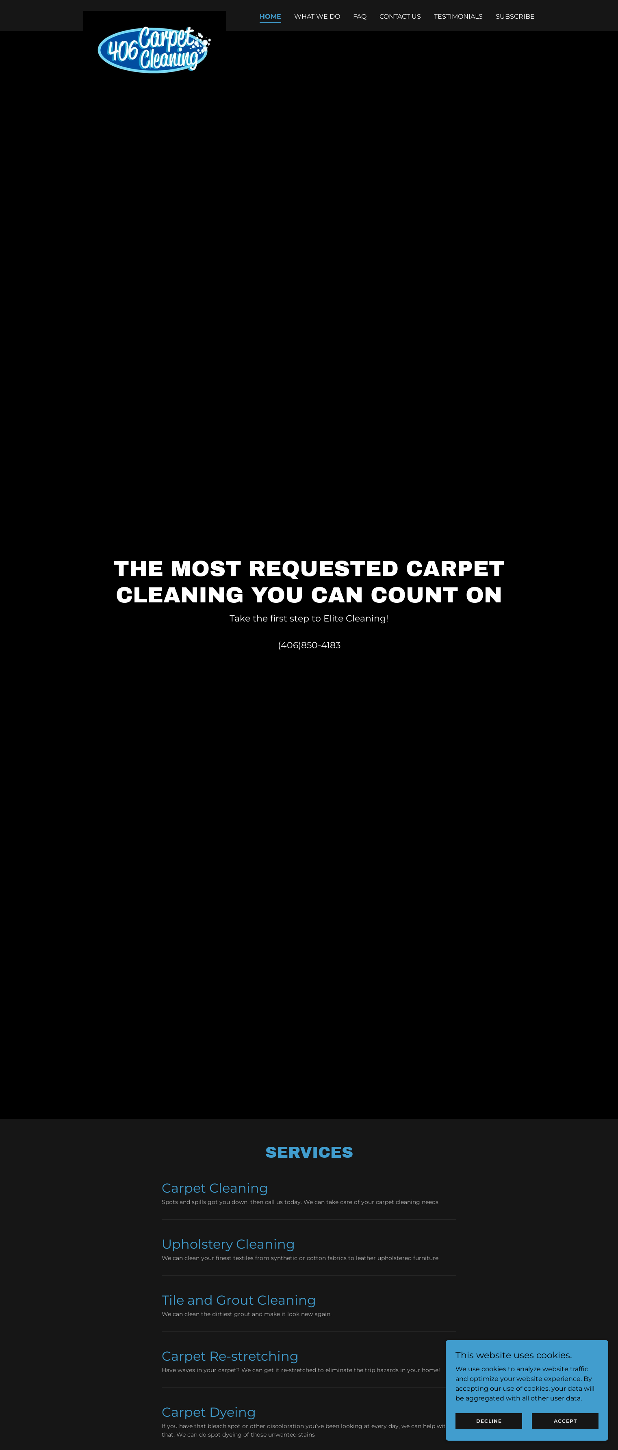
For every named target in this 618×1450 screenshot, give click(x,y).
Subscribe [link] (515, 16)
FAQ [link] (359, 16)
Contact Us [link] (400, 16)
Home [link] (270, 16)
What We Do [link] (317, 16)
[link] (154, 14)
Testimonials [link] (458, 16)
